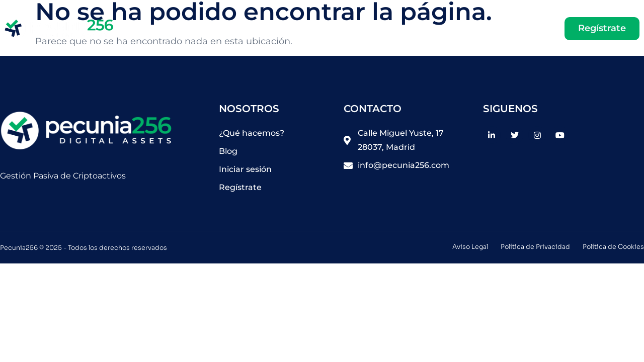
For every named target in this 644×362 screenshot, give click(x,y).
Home (338, 28)
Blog (449, 28)
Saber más (393, 28)
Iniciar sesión (510, 28)
